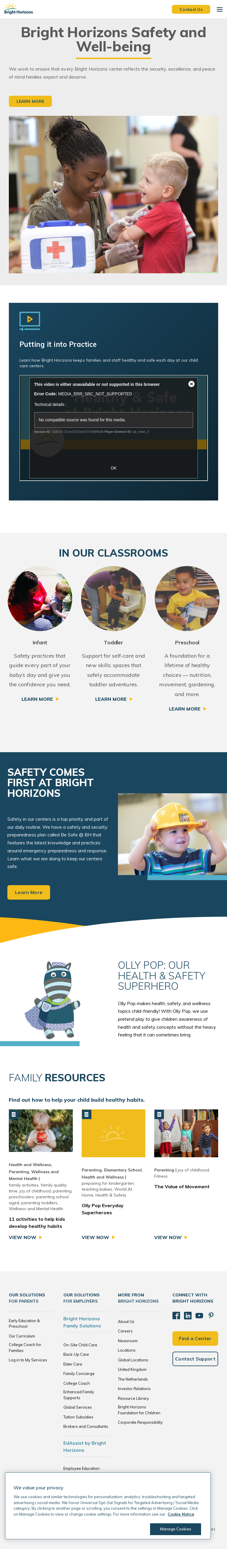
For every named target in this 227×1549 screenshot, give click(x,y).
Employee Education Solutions (81, 1471)
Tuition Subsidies (78, 1417)
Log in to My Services (28, 1360)
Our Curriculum (22, 1336)
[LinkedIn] (185, 1314)
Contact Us (191, 9)
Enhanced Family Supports (78, 1394)
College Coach (76, 1383)
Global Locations (133, 1360)
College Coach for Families (25, 1347)
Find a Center (195, 1334)
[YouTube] (195, 1314)
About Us (126, 1321)
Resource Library (133, 1398)
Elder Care (72, 1364)
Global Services (77, 1407)
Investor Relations (134, 1388)
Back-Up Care (76, 1354)
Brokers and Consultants (85, 1426)
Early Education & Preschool (24, 1323)
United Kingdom (132, 1369)
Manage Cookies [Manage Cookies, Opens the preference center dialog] (172, 1529)
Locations (127, 1350)
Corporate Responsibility (140, 1422)
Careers (125, 1331)
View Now (22, 1237)
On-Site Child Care (80, 1344)
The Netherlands (133, 1379)
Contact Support (195, 1355)
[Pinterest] (205, 1314)
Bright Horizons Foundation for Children (139, 1410)
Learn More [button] (30, 101)
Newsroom (128, 1340)
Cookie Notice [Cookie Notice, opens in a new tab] (181, 1514)
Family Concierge (79, 1373)
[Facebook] (175, 1314)
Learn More (37, 699)
